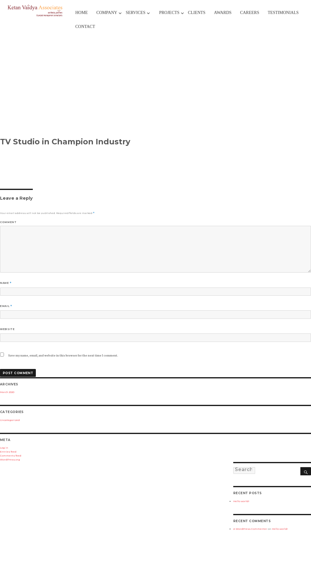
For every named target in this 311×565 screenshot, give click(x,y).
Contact (85, 26)
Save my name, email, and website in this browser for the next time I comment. (63, 355)
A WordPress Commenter (250, 528)
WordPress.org (10, 459)
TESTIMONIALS (283, 12)
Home (81, 12)
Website (7, 329)
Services (135, 12)
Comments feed (10, 455)
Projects (169, 12)
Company (106, 12)
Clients (197, 12)
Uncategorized (10, 420)
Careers (249, 12)
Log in (4, 447)
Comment (8, 222)
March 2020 (7, 392)
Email (6, 306)
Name (6, 282)
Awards (222, 12)
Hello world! (241, 501)
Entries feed (8, 451)
